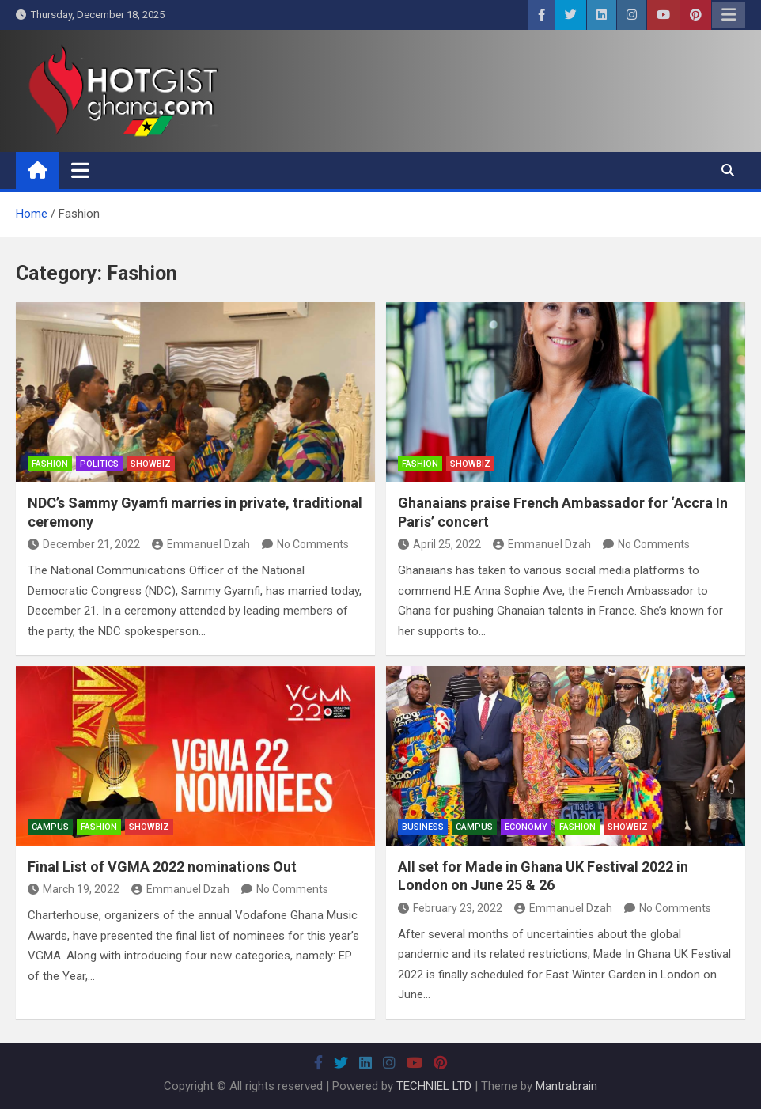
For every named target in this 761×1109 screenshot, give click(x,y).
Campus (50, 827)
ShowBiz (151, 464)
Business (423, 827)
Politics (99, 464)
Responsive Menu (728, 15)
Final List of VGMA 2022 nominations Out (162, 866)
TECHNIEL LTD (433, 1086)
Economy (526, 827)
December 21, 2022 (84, 544)
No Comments (313, 544)
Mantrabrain (566, 1086)
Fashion (50, 464)
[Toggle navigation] (80, 170)
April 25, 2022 (439, 544)
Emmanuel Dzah (201, 544)
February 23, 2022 (450, 908)
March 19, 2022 (73, 889)
